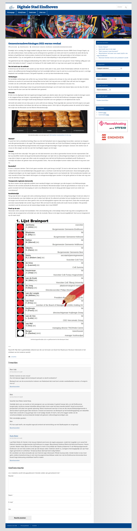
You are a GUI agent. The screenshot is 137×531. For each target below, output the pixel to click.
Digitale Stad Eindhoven (37, 7)
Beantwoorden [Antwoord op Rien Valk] (15, 386)
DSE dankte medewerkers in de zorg (60, 135)
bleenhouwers (24, 46)
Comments (104, 115)
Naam (10, 495)
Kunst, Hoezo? (103, 47)
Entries (102, 113)
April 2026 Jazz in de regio (107, 49)
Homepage (10, 12)
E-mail (10, 502)
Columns (42, 46)
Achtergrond (35, 46)
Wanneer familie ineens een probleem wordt (113, 58)
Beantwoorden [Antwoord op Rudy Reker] (15, 460)
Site (9, 509)
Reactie (11, 476)
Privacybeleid (25, 525)
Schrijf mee (22, 12)
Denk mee (32, 12)
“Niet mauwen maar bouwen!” (108, 51)
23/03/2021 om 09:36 (16, 397)
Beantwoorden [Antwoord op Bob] (15, 428)
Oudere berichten (102, 100)
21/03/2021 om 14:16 (16, 438)
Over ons (42, 12)
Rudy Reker (14, 436)
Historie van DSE (12, 525)
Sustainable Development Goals (62, 46)
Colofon (34, 525)
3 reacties (13, 356)
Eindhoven (49, 46)
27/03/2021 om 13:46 (16, 372)
